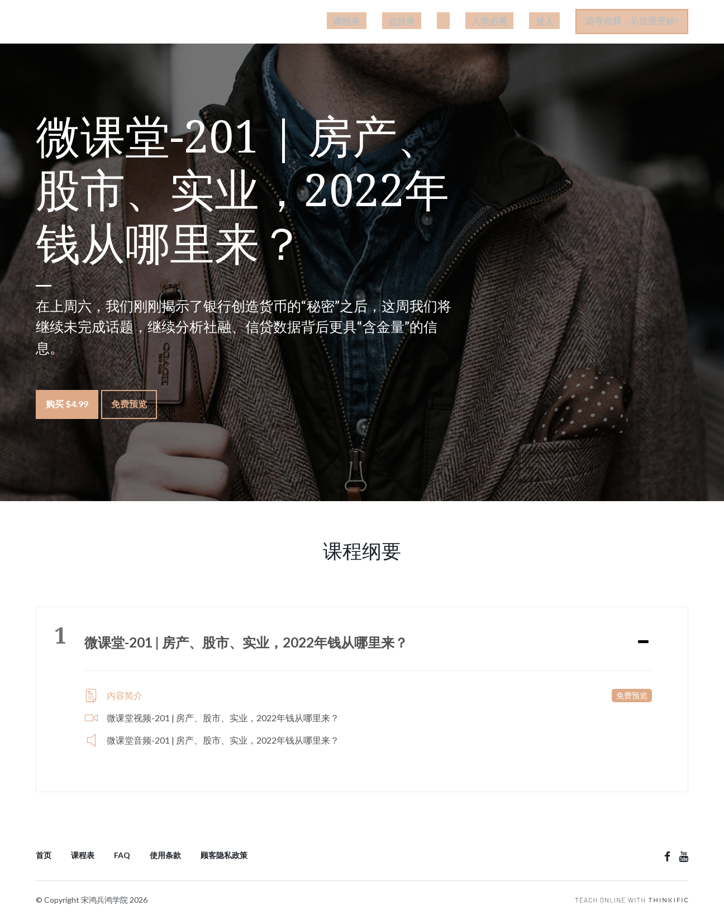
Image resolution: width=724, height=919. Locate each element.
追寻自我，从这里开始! (632, 22)
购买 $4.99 (67, 407)
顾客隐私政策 (224, 853)
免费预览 (135, 407)
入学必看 (509, 22)
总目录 (446, 22)
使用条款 (165, 853)
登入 (551, 22)
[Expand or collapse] (643, 639)
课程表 (403, 22)
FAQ (122, 853)
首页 (43, 853)
